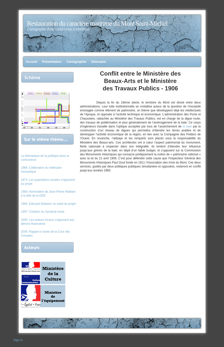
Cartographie (76, 61)
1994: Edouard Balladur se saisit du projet (48, 203)
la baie (187, 126)
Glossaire (98, 61)
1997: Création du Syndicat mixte (43, 211)
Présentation (52, 61)
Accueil (31, 61)
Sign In (18, 340)
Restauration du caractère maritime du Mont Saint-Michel (97, 23)
